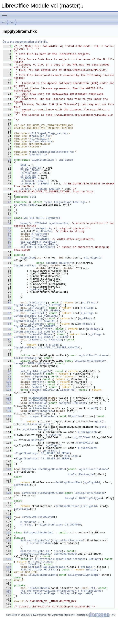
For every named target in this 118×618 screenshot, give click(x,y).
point (42, 406)
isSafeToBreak (38, 588)
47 (7, 202)
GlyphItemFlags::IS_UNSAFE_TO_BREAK (41, 337)
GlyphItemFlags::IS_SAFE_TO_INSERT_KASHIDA (46, 347)
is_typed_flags (25, 205)
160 (7, 591)
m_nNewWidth (40, 239)
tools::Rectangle (26, 358)
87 (7, 339)
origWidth (39, 376)
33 (7, 160)
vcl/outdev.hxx (41, 141)
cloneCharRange (65, 554)
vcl (3, 22)
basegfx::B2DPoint (33, 223)
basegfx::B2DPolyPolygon (32, 363)
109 (7, 411)
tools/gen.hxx (40, 136)
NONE (23, 165)
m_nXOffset (39, 234)
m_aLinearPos (58, 223)
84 (7, 324)
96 (7, 371)
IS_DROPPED (28, 178)
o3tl (33, 197)
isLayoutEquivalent (42, 416)
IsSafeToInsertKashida (45, 339)
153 (7, 569)
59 (7, 239)
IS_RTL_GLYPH (30, 170)
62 (7, 247)
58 (7, 236)
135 (7, 517)
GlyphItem (53, 218)
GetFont (94, 559)
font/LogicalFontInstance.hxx (52, 152)
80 (7, 302)
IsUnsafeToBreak (40, 334)
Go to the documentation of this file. (25, 41)
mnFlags (86, 567)
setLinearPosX (38, 408)
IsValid (34, 564)
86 (7, 334)
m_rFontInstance (42, 543)
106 (7, 400)
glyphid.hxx (38, 154)
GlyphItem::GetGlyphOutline (42, 493)
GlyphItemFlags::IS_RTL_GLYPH (36, 310)
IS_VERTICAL (29, 173)
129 (7, 493)
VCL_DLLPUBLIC (34, 218)
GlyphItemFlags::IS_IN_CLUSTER (37, 305)
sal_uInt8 (65, 160)
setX (93, 408)
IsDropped (35, 324)
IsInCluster (37, 302)
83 (7, 318)
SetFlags (34, 567)
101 (7, 384)
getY (103, 427)
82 (7, 313)
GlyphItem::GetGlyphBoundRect (44, 469)
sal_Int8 (26, 247)
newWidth (38, 387)
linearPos (67, 390)
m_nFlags (50, 244)
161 (7, 593)
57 (7, 234)
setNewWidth (37, 398)
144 (7, 540)
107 (7, 403)
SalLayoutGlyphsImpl (39, 532)
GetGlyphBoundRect (69, 482)
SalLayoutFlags (54, 567)
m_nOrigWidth (41, 228)
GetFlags (50, 569)
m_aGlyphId (47, 242)
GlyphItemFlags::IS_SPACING (34, 321)
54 (7, 223)
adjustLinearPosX (41, 411)
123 (7, 469)
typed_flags (53, 202)
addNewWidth (37, 400)
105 (7, 398)
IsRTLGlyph (36, 308)
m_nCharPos (44, 231)
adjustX (40, 413)
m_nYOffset (39, 236)
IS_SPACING (28, 176)
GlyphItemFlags (43, 160)
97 (7, 374)
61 (7, 244)
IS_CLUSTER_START (33, 181)
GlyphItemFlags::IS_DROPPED (34, 326)
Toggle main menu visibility (5, 14)
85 (7, 329)
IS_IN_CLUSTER (30, 168)
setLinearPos (37, 403)
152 (7, 567)
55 (7, 228)
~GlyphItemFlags (26, 453)
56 (7, 231)
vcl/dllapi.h (39, 139)
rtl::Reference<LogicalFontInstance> (58, 559)
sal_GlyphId (29, 242)
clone (58, 551)
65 (7, 257)
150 (7, 559)
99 (7, 379)
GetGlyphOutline (67, 506)
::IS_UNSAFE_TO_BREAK (53, 453)
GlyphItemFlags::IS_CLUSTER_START (39, 332)
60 (7, 242)
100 (7, 382)
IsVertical (36, 313)
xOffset (37, 382)
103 (7, 390)
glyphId (45, 371)
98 (7, 376)
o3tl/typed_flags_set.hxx (49, 133)
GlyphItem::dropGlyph (38, 517)
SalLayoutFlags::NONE (76, 593)
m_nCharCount (44, 247)
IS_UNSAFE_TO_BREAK (34, 183)
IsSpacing (35, 318)
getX (98, 421)
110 (7, 416)
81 (7, 308)
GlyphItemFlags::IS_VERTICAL (35, 316)
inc (12, 22)
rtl (92, 588)
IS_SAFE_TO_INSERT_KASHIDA (40, 189)
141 (7, 532)
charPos (32, 379)
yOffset (37, 384)
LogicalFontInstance (93, 355)
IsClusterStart (39, 329)
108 (7, 408)
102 (7, 387)
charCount (34, 374)
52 (7, 218)
